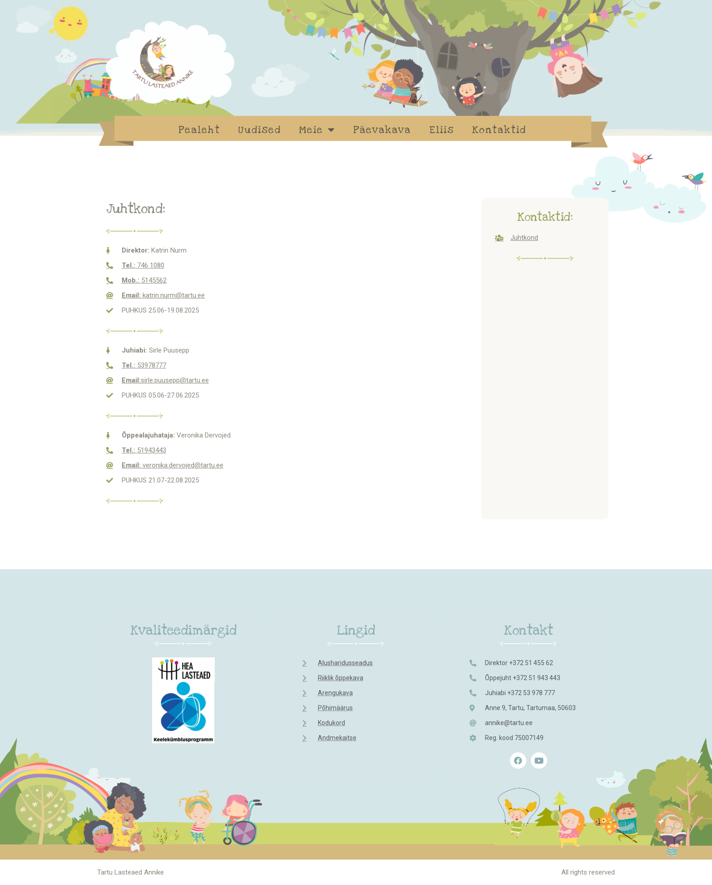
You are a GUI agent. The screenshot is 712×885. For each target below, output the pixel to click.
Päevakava (382, 130)
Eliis (441, 130)
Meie (317, 129)
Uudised (259, 130)
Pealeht (199, 130)
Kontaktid (499, 130)
